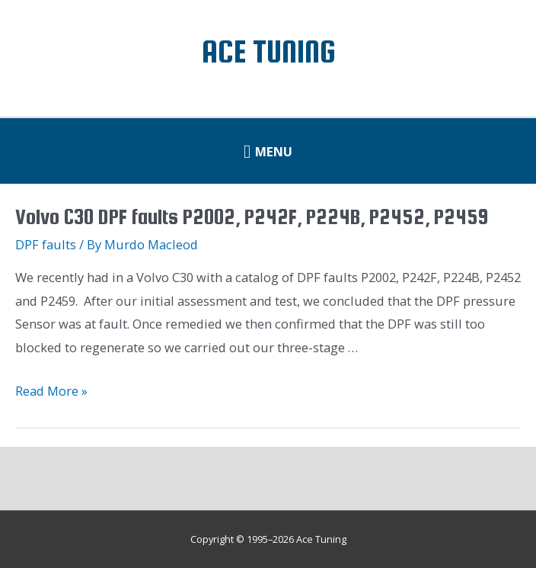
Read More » (51, 391)
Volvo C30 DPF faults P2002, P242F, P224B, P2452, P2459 (251, 216)
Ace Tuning (268, 51)
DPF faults (45, 244)
